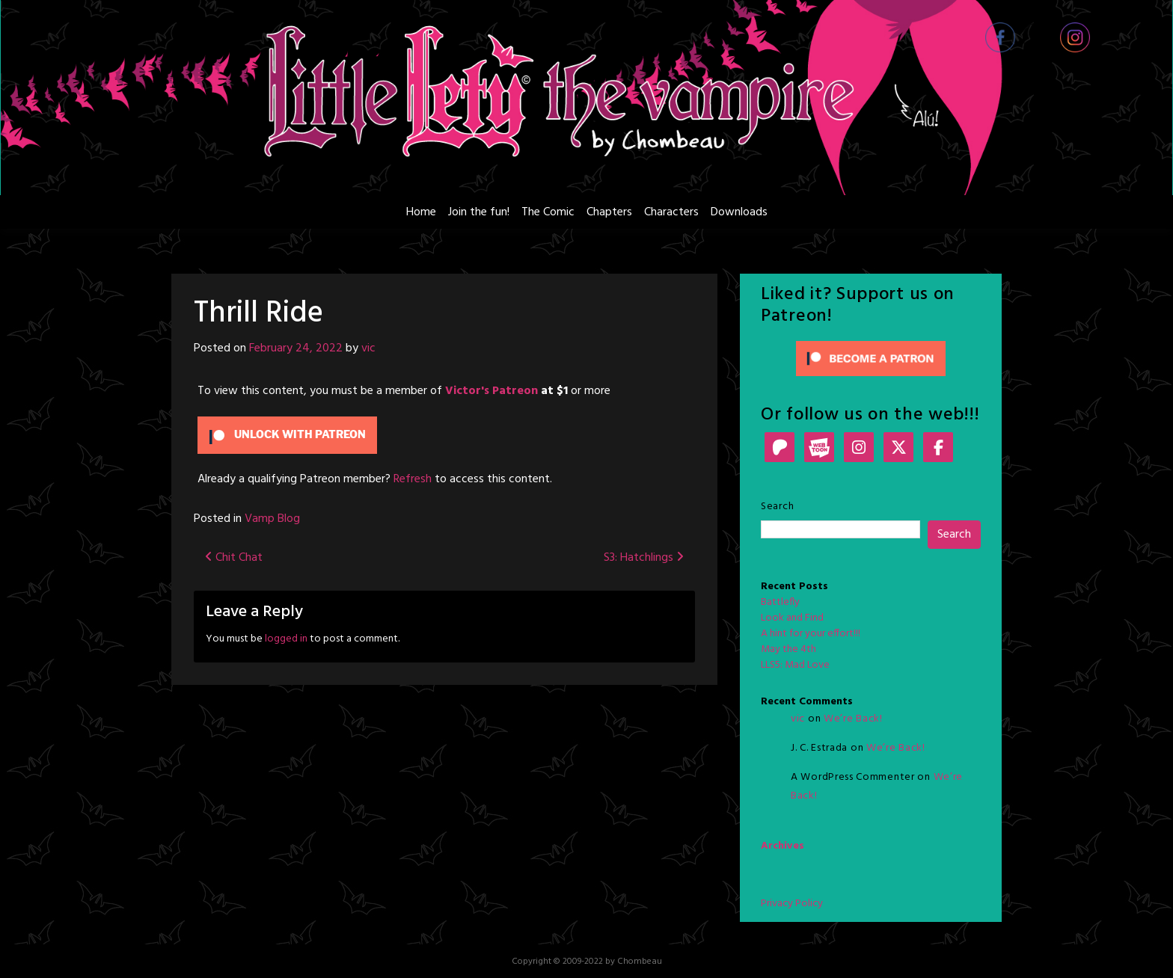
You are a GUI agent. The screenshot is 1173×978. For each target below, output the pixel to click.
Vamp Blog (272, 519)
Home (421, 212)
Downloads (739, 212)
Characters (671, 212)
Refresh (412, 479)
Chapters (609, 212)
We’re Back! (853, 719)
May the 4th (788, 649)
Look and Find (792, 618)
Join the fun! (478, 212)
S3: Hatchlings (644, 558)
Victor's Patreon (491, 391)
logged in (286, 639)
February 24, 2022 (296, 348)
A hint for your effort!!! (810, 633)
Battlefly (780, 602)
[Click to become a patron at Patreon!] (871, 358)
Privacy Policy (792, 903)
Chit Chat (234, 558)
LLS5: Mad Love (795, 665)
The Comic (548, 212)
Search (777, 506)
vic (368, 348)
